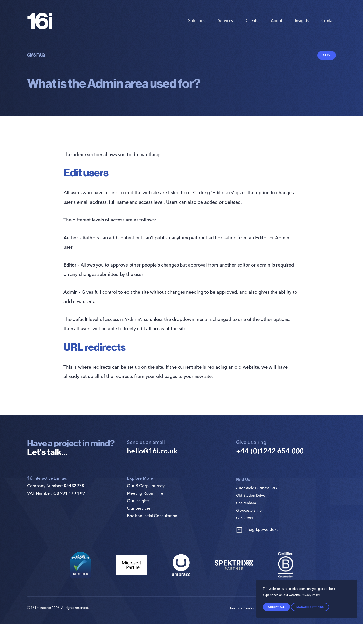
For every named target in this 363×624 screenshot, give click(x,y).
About (276, 21)
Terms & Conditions (244, 608)
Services (225, 21)
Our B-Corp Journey (146, 486)
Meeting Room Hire (145, 494)
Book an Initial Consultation (152, 516)
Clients (252, 21)
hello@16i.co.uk (152, 451)
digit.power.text (257, 530)
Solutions (196, 21)
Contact (328, 21)
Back (327, 55)
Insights (302, 21)
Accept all (276, 606)
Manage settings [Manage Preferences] (310, 606)
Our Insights (138, 501)
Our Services (139, 509)
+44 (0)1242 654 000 (270, 451)
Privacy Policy (310, 595)
